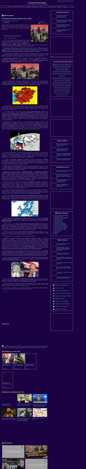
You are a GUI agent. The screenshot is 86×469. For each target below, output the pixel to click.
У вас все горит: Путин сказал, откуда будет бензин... (69, 244)
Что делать (48, 347)
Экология (63, 232)
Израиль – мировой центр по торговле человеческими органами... (69, 185)
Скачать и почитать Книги (69, 290)
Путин (59, 6)
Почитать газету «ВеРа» (68, 301)
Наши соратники (65, 230)
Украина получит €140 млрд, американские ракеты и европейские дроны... (69, 149)
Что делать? (64, 231)
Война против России (14, 346)
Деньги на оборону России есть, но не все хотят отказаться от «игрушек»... (70, 144)
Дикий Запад (10, 347)
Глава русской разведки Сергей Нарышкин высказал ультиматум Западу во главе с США (46, 386)
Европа (55, 6)
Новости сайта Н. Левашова (67, 226)
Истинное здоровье (65, 222)
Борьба (51, 346)
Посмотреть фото (66, 298)
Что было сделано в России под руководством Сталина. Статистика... (70, 30)
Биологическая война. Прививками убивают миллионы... (70, 171)
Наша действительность (66, 218)
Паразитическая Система (67, 229)
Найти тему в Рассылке (68, 306)
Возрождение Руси (65, 216)
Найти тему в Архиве (67, 309)
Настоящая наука (65, 221)
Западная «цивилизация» (24, 347)
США (51, 6)
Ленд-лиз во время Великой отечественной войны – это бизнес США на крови (29, 401)
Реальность (42, 347)
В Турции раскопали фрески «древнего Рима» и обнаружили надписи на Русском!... (70, 25)
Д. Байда (70, 6)
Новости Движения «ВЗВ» (67, 228)
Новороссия (40, 6)
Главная (15, 6)
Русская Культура (65, 220)
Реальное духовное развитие (67, 225)
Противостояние (35, 347)
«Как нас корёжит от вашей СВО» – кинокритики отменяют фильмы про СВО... (71, 258)
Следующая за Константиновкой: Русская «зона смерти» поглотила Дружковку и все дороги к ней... (70, 154)
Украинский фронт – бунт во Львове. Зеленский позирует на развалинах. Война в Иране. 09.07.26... (70, 249)
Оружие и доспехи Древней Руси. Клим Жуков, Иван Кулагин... (70, 159)
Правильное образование (67, 224)
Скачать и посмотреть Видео (69, 296)
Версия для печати (50, 23)
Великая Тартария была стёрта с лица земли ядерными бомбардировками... (70, 180)
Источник (11, 291)
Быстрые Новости (23, 6)
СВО (40, 346)
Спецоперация (45, 346)
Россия (29, 6)
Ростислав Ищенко (11, 20)
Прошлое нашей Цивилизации (68, 215)
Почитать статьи (66, 288)
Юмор (62, 233)
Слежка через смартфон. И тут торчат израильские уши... (70, 254)
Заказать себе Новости (68, 285)
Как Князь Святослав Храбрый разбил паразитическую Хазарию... (70, 267)
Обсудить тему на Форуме (69, 303)
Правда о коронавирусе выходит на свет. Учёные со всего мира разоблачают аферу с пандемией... (71, 176)
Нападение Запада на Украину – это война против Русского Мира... (71, 278)
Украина (35, 6)
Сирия (46, 6)
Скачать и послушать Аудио (69, 293)
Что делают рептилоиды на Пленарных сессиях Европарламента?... (69, 16)
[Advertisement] (28, 11)
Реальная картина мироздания (68, 217)
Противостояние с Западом (27, 346)
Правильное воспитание (66, 223)
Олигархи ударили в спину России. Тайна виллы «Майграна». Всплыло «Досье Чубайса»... (71, 21)
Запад (15, 347)
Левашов (65, 6)
